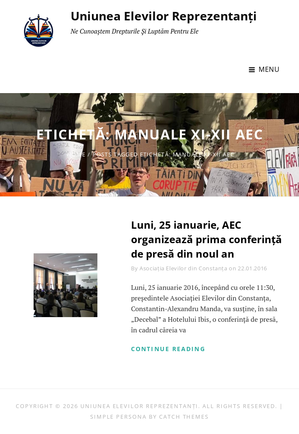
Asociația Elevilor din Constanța (184, 268)
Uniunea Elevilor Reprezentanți (164, 16)
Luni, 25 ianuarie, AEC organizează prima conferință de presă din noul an (206, 239)
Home (76, 154)
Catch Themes (184, 416)
